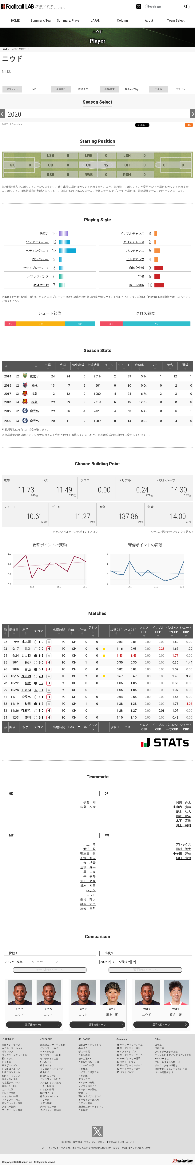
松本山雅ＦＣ (85, 1058)
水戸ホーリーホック (12, 1048)
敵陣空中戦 (41, 285)
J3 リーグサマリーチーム (130, 1065)
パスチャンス (135, 250)
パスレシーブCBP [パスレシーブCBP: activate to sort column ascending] (172, 631)
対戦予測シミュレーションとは (171, 1069)
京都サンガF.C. (9, 1086)
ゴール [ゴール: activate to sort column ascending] (108, 366)
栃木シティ (46, 1065)
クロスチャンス (133, 242)
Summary (122, 1039)
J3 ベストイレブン (126, 1072)
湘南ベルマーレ (48, 1075)
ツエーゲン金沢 (86, 1065)
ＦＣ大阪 (83, 1075)
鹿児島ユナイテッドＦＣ (91, 1106)
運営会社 (112, 1142)
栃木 (28, 683)
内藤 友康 (88, 807)
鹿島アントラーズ (11, 1044)
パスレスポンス (38, 276)
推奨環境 (77, 1142)
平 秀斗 (89, 876)
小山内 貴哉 (182, 807)
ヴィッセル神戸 (10, 1096)
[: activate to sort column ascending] (13, 366)
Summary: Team (42, 20)
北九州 (26, 642)
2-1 (41, 676)
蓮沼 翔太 (88, 899)
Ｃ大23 (26, 655)
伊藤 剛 (89, 802)
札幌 (34, 385)
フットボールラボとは (166, 1051)
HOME (15, 20)
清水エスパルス (10, 1079)
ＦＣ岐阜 (83, 1069)
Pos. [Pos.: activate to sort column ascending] (71, 631)
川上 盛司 (183, 825)
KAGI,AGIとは (162, 1058)
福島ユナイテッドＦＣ (89, 1044)
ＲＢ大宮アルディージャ (52, 1069)
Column (122, 20)
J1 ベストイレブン (126, 1051)
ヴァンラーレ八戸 (49, 1048)
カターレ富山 (47, 1086)
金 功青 (89, 863)
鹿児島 (34, 411)
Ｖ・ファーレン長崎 (12, 1110)
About (149, 20)
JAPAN (95, 20)
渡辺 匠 (89, 849)
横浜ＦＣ (44, 1072)
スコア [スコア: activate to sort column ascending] (38, 631)
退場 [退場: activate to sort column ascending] (185, 366)
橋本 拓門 (88, 904)
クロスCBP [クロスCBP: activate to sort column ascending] (144, 631)
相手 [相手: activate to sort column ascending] (25, 631)
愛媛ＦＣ (83, 1093)
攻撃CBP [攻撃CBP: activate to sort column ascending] (116, 631)
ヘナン (91, 890)
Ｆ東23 (26, 690)
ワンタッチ (37, 242)
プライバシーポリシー (95, 1142)
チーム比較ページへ (49, 969)
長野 (28, 662)
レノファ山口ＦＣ (87, 1086)
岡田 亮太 (183, 802)
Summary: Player (69, 20)
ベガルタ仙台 (47, 1051)
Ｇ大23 (26, 676)
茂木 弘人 (183, 811)
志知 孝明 (88, 908)
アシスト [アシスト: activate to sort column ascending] (155, 366)
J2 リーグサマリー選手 (128, 1058)
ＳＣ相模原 (84, 1055)
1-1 (41, 690)
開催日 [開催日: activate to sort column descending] (13, 631)
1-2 (41, 655)
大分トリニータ (48, 1106)
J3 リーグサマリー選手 (128, 1069)
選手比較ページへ (145, 969)
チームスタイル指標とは (167, 1065)
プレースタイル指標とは (167, 1062)
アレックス (183, 844)
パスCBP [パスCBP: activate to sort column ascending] (130, 631)
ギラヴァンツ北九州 (88, 1099)
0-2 (41, 683)
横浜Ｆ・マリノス (11, 1075)
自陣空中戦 (136, 268)
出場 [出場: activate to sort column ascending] (48, 366)
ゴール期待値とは (164, 1072)
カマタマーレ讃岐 (87, 1089)
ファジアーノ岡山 (11, 1099)
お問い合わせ (126, 1142)
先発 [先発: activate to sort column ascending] (63, 366)
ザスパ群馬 (84, 1051)
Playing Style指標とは (161, 296)
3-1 (41, 697)
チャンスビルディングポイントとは (74, 531)
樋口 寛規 (183, 858)
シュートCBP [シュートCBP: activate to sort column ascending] (186, 631)
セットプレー (36, 268)
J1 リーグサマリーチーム (130, 1044)
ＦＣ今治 (44, 1099)
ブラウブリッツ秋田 (50, 1055)
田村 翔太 (183, 849)
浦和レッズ (7, 1051)
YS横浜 (26, 710)
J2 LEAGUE (46, 1039)
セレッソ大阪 (9, 1093)
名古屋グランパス (11, 1082)
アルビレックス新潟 (50, 1082)
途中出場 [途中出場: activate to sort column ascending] (78, 366)
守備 (141, 276)
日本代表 (159, 1048)
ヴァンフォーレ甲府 (50, 1079)
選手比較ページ (33, 1024)
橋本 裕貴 (88, 886)
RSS (189, 124)
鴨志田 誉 (88, 853)
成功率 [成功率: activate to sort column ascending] (139, 366)
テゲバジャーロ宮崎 (50, 1110)
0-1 (41, 669)
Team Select (176, 20)
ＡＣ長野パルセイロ (88, 1062)
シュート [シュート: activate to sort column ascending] (124, 366)
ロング (40, 259)
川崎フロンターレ (11, 1072)
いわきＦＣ (46, 1062)
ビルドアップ (135, 259)
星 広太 (89, 872)
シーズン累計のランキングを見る (171, 531)
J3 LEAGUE (84, 1039)
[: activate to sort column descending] (6, 366)
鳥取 (28, 649)
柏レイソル (7, 1058)
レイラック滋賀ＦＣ (88, 1072)
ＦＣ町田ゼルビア (11, 1069)
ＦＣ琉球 (83, 1110)
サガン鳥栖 (46, 1103)
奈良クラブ (84, 1079)
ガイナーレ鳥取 (86, 1082)
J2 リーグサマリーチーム (130, 1055)
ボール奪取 (136, 285)
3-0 (41, 710)
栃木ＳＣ (83, 1048)
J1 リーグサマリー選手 (128, 1048)
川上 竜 (89, 844)
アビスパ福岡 (9, 1106)
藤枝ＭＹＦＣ (47, 1093)
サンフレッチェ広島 (12, 1103)
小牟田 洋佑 (182, 853)
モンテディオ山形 (49, 1058)
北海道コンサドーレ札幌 (52, 1044)
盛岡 (28, 717)
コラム (158, 1044)
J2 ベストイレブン (126, 1062)
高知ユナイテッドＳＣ (89, 1096)
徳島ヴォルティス (49, 1096)
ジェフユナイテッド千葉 (14, 1055)
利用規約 (66, 1142)
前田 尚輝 (88, 881)
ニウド (91, 895)
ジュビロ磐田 (47, 1089)
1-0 (41, 642)
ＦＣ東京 (6, 1062)
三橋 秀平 (88, 867)
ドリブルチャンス (132, 233)
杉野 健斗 (183, 816)
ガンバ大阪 (7, 1089)
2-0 (41, 649)
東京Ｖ (34, 376)
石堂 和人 (88, 858)
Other (158, 1039)
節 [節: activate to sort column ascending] (5, 631)
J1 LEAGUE (8, 1039)
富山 (28, 669)
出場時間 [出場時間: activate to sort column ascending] (93, 366)
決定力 (44, 233)
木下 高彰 (183, 821)
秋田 (28, 704)
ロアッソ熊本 (85, 1103)
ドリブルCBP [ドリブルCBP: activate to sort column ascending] (158, 631)
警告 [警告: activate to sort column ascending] (170, 366)
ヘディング (37, 250)
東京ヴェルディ (10, 1065)
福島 (34, 394)
